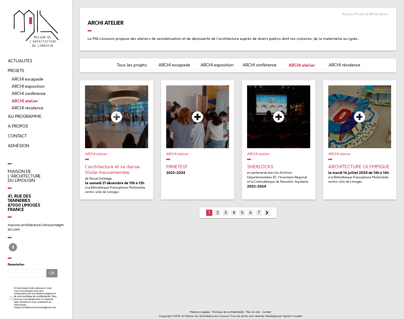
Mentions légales (200, 312)
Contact (17, 136)
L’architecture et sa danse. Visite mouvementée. (112, 169)
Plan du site (253, 312)
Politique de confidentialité (227, 312)
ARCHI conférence (29, 93)
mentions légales (44, 293)
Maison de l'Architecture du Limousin (24, 176)
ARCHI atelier (25, 101)
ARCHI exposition (28, 86)
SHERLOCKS (260, 167)
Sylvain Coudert (292, 316)
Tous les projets (132, 65)
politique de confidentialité (36, 296)
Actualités (20, 61)
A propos (18, 126)
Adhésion (18, 146)
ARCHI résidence (27, 108)
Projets (16, 71)
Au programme (24, 116)
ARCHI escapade (27, 79)
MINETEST (177, 167)
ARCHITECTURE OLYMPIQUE (359, 167)
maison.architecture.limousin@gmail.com (35, 307)
